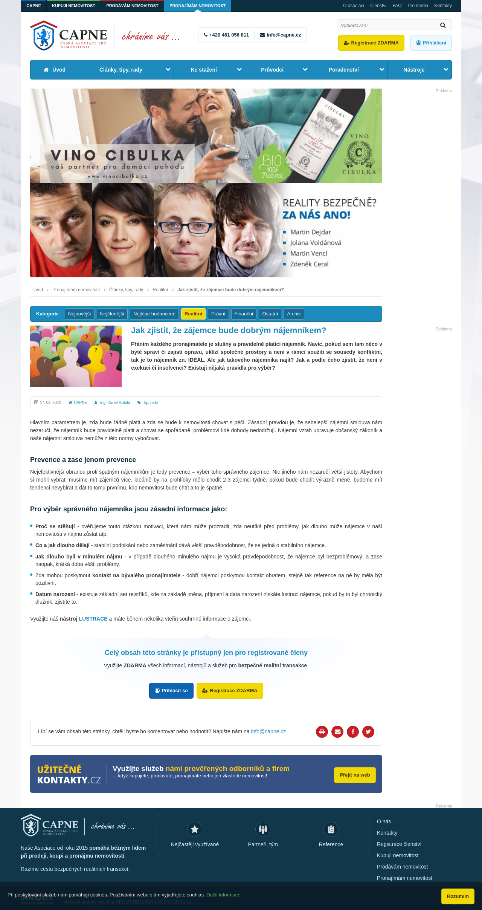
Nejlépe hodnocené (154, 314)
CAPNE (34, 5)
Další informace (223, 896)
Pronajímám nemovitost (200, 5)
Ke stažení (204, 70)
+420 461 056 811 (229, 35)
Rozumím (458, 896)
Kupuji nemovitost (75, 5)
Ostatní (270, 314)
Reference (331, 844)
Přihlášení (434, 43)
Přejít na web (354, 774)
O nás (384, 821)
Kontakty (443, 5)
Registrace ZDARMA (375, 43)
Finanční (244, 314)
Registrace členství (399, 844)
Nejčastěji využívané (195, 844)
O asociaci (353, 5)
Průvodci (272, 70)
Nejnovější (79, 314)
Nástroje (414, 70)
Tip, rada (150, 403)
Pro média (418, 5)
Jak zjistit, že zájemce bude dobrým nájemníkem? (230, 289)
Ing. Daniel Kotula (115, 403)
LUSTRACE (93, 619)
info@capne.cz (284, 35)
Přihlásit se (175, 690)
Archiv (293, 314)
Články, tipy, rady (120, 70)
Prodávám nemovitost (134, 5)
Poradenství (344, 70)
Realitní (160, 289)
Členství (378, 5)
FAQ (397, 5)
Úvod (59, 70)
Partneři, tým (263, 844)
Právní (218, 314)
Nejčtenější (112, 314)
